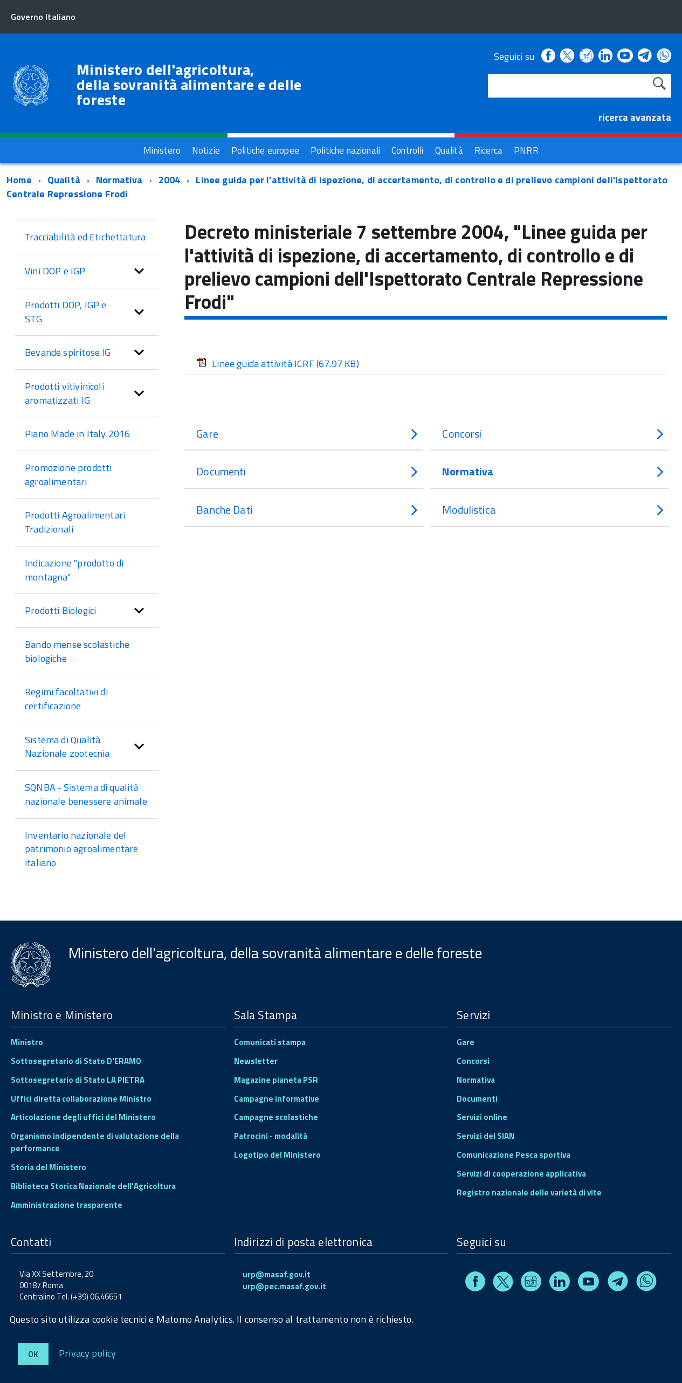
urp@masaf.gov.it (277, 1274)
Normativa (119, 179)
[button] (139, 271)
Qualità (63, 179)
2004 (170, 179)
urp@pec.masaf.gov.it (284, 1286)
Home (19, 179)
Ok (33, 1354)
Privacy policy (87, 1352)
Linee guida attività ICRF (278, 363)
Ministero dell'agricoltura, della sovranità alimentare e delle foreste (189, 84)
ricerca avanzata (634, 117)
